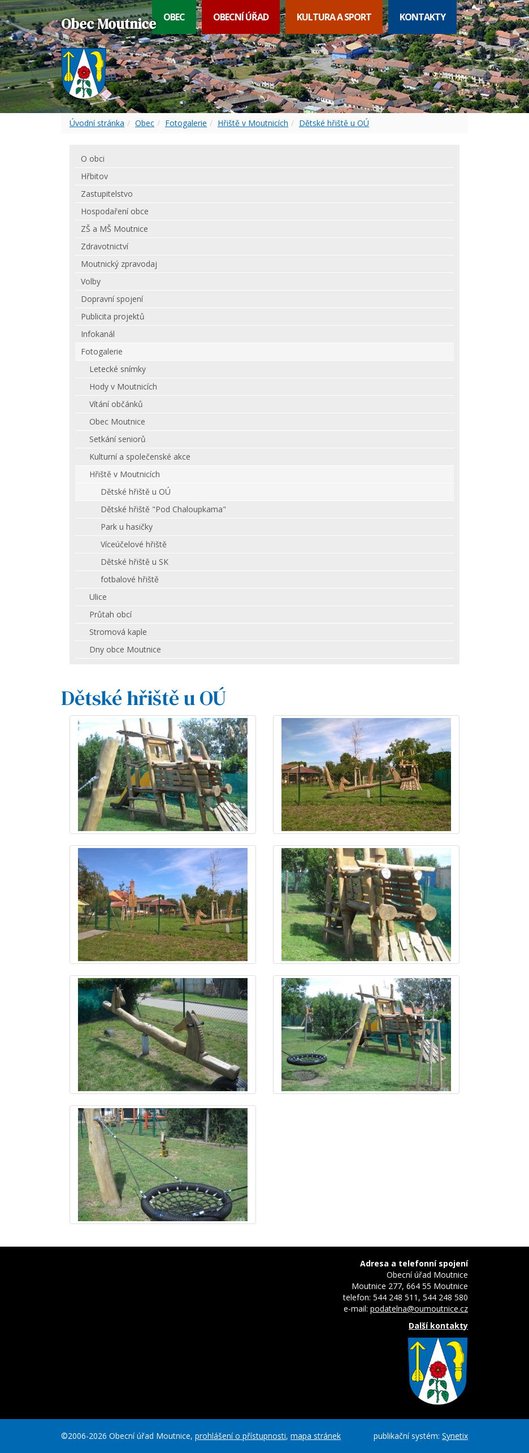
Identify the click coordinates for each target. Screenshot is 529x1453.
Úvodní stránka (97, 123)
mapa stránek (315, 1435)
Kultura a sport (334, 17)
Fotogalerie (186, 123)
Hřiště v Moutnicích (253, 123)
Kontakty (422, 17)
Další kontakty (438, 1325)
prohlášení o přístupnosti (240, 1435)
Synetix (455, 1435)
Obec (174, 17)
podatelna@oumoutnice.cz (419, 1308)
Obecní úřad (240, 17)
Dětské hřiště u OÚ (334, 123)
